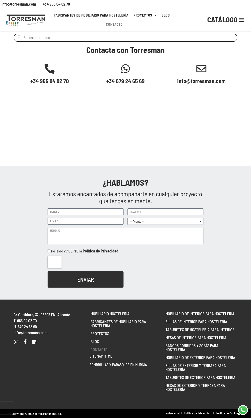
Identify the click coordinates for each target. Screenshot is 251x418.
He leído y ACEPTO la (84, 250)
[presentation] (55, 262)
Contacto (114, 24)
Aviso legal (172, 413)
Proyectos (144, 15)
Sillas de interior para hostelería (196, 321)
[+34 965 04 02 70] (50, 69)
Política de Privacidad (197, 413)
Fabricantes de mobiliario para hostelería (91, 15)
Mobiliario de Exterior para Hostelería (200, 357)
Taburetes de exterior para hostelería (200, 377)
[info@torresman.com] (201, 69)
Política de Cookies (227, 413)
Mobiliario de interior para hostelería (199, 313)
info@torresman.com (201, 81)
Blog (165, 15)
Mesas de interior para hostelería (195, 337)
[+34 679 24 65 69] (125, 69)
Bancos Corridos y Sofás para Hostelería (191, 347)
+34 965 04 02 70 (49, 81)
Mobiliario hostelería (110, 313)
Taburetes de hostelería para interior (200, 329)
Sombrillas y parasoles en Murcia (118, 364)
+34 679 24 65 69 (125, 81)
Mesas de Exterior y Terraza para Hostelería (195, 387)
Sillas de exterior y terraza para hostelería (195, 367)
